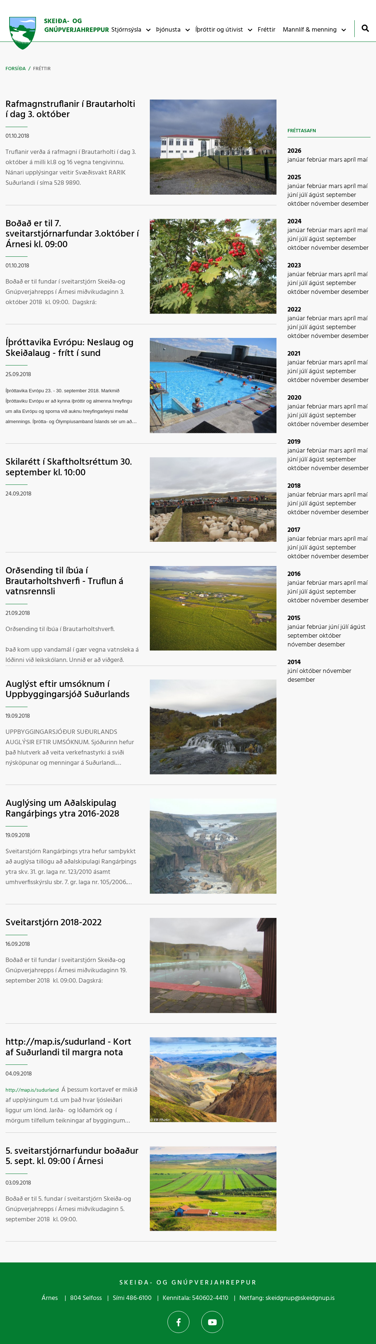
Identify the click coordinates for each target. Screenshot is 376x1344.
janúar (297, 160)
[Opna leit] (365, 28)
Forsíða (16, 69)
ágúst (317, 195)
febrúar (318, 160)
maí (362, 160)
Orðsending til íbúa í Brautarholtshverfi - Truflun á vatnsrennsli (64, 581)
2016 (294, 574)
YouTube (212, 1322)
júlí (304, 195)
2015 (294, 618)
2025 (294, 177)
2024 (294, 221)
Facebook (178, 1322)
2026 (294, 151)
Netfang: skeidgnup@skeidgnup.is (287, 1298)
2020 (294, 398)
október (299, 204)
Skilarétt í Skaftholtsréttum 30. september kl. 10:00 (69, 467)
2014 (294, 662)
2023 (294, 265)
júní (293, 195)
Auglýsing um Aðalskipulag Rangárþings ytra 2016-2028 (62, 809)
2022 (294, 310)
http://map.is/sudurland (32, 1090)
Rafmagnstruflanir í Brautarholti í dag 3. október (70, 110)
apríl (350, 160)
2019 (294, 442)
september (341, 195)
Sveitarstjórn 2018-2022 (54, 922)
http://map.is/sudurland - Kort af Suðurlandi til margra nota (68, 1047)
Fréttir (42, 69)
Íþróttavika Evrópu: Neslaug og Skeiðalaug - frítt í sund (70, 348)
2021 (294, 354)
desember (355, 204)
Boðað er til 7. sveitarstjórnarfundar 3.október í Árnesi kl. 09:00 (72, 234)
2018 (294, 486)
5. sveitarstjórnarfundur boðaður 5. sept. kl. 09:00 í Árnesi (72, 1157)
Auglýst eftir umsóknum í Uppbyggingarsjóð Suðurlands (68, 690)
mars (336, 160)
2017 (294, 530)
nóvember (326, 204)
